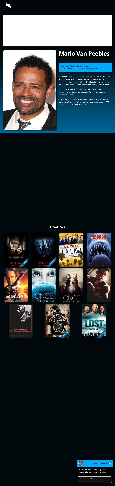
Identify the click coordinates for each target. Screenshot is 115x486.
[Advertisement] (57, 30)
